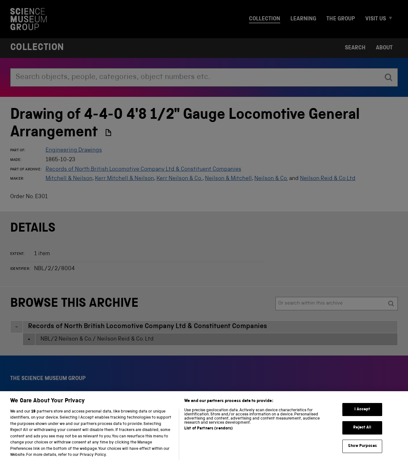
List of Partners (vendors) (208, 435)
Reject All (362, 434)
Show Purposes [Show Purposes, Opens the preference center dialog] (362, 452)
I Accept (362, 415)
